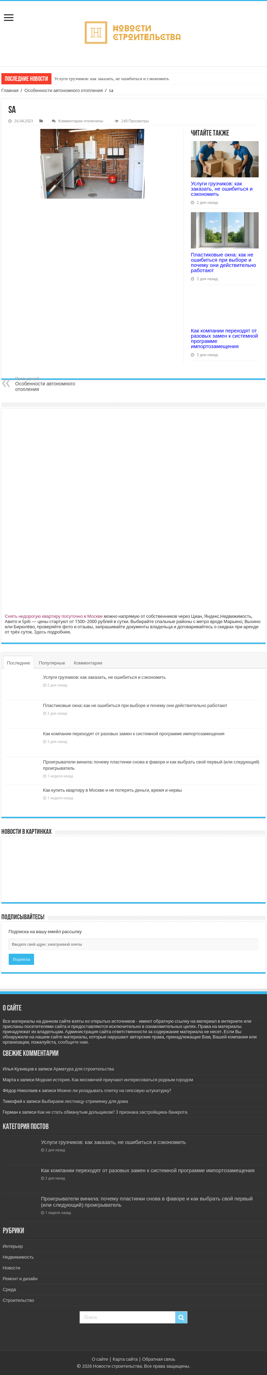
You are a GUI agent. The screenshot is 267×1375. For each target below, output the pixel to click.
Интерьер (13, 1246)
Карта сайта (125, 1359)
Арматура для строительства (83, 1068)
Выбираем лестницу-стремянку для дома (85, 1101)
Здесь (40, 632)
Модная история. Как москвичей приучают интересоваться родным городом (114, 1079)
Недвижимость (18, 1257)
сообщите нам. (73, 1042)
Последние (18, 663)
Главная (9, 90)
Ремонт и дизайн (20, 1278)
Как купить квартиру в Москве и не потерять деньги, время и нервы (112, 790)
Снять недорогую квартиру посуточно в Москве (54, 616)
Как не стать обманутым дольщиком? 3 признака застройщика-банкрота (112, 1112)
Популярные (52, 663)
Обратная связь (158, 1359)
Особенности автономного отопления (63, 90)
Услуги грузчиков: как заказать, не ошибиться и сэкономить (111, 78)
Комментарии (88, 663)
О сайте (100, 1359)
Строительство (18, 1300)
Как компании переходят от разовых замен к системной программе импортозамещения (224, 338)
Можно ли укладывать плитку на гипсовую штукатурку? (114, 1090)
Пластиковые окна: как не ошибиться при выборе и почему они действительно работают (223, 262)
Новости (11, 1267)
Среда (9, 1289)
